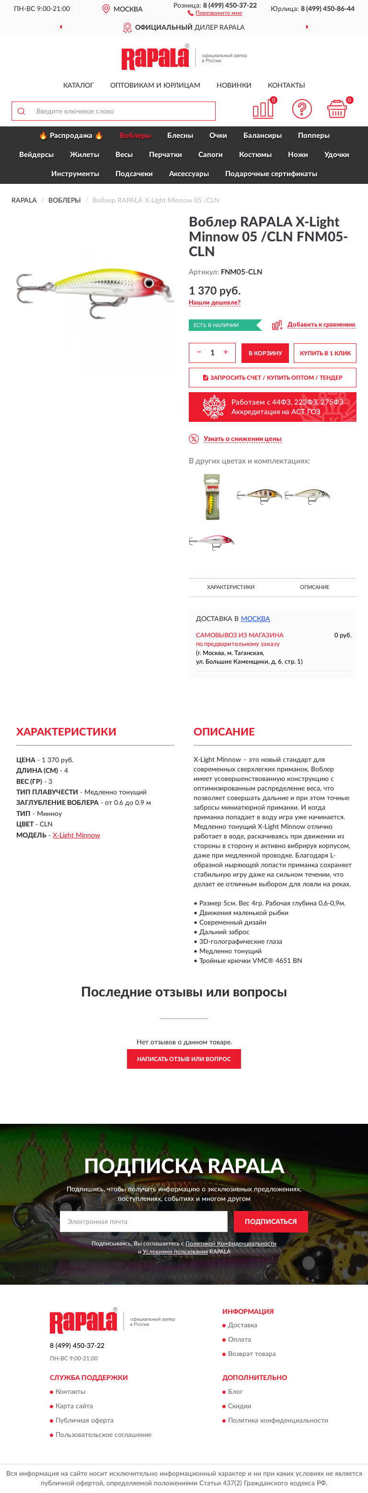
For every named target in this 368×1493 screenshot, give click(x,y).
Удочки (336, 154)
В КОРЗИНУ (265, 353)
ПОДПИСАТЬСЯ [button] (271, 1222)
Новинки (234, 85)
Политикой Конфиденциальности (230, 1243)
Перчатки (165, 154)
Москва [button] (255, 619)
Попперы (314, 135)
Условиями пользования (175, 1252)
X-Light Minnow (76, 835)
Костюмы (255, 154)
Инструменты (75, 174)
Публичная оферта (85, 1420)
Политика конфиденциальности (278, 1420)
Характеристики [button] (230, 587)
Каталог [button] (78, 85)
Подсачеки (134, 174)
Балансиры (262, 135)
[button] (215, 12)
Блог (235, 1392)
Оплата (239, 1340)
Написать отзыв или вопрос (184, 1059)
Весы (124, 154)
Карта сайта (74, 1406)
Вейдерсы (36, 154)
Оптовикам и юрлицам (155, 85)
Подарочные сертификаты (271, 174)
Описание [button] (314, 587)
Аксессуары (189, 174)
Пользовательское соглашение (103, 1435)
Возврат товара (252, 1354)
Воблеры (135, 135)
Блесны (180, 135)
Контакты (286, 85)
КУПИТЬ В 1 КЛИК (325, 353)
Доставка (242, 1326)
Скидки (239, 1406)
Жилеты (84, 154)
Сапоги (210, 154)
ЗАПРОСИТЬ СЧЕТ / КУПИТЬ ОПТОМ (273, 378)
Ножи (298, 154)
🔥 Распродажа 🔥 (71, 135)
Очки (218, 135)
